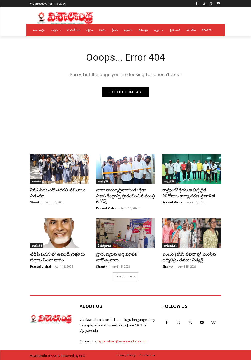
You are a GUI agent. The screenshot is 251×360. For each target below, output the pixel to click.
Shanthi (36, 202)
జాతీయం (36, 181)
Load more (125, 275)
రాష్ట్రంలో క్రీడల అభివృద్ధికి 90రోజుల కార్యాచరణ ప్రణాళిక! (188, 193)
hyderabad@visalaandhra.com (122, 341)
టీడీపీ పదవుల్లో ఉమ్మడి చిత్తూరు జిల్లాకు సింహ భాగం (57, 256)
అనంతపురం (170, 245)
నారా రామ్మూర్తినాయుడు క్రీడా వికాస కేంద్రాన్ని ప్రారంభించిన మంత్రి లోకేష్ (125, 196)
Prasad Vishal (106, 208)
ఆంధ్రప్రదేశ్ (103, 181)
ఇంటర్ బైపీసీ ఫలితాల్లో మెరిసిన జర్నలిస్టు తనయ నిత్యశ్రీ (189, 256)
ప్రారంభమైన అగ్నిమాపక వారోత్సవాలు (116, 256)
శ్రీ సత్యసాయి (104, 245)
